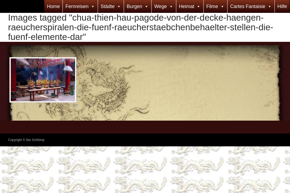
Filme (212, 6)
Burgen (134, 6)
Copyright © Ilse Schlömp (26, 140)
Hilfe (282, 6)
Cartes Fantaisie (247, 6)
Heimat (186, 6)
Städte (108, 6)
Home (53, 6)
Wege (160, 6)
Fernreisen (77, 6)
